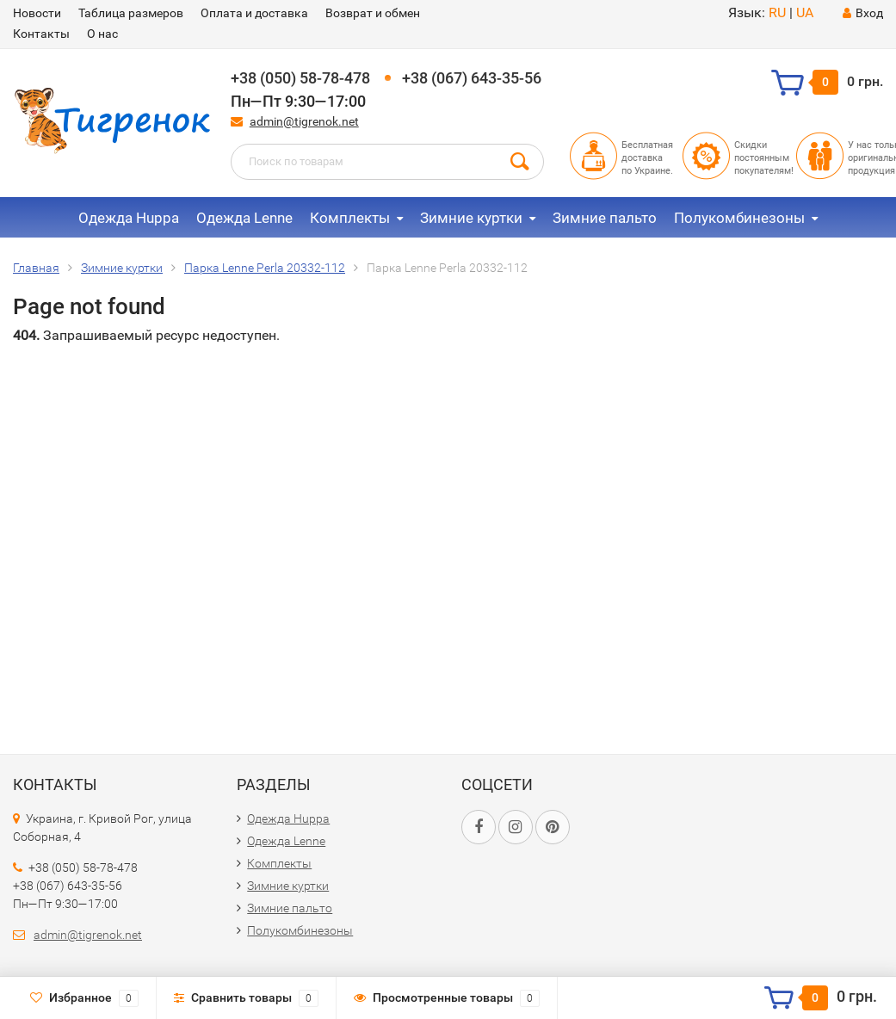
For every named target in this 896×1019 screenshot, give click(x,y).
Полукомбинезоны (739, 217)
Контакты (41, 33)
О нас (102, 33)
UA (804, 12)
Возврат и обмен (372, 13)
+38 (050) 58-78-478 (300, 78)
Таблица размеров (130, 13)
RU (777, 12)
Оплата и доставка (254, 13)
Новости (37, 13)
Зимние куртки (471, 217)
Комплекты (350, 217)
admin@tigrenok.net (304, 121)
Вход (863, 13)
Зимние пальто (605, 217)
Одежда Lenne (244, 217)
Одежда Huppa (128, 217)
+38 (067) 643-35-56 (471, 78)
